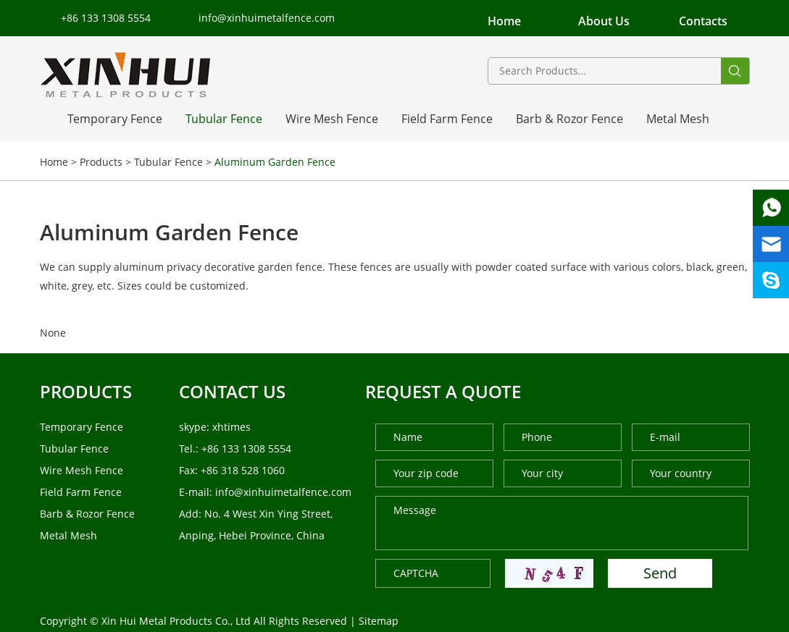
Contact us (232, 391)
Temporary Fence (114, 119)
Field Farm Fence (447, 119)
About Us (604, 21)
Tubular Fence (223, 119)
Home (504, 21)
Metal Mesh (677, 119)
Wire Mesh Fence (331, 119)
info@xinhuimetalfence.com (267, 18)
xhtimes (231, 427)
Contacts (703, 21)
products (86, 391)
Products (101, 162)
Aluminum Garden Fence (274, 162)
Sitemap (378, 621)
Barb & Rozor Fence (569, 119)
